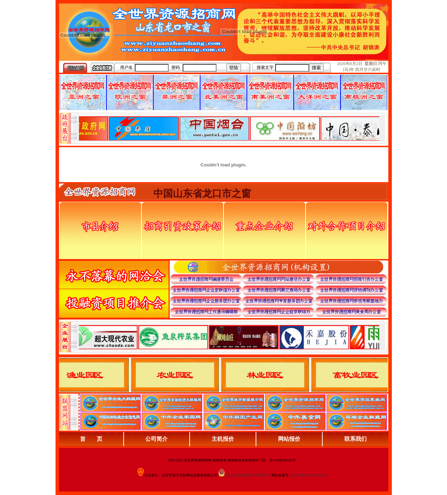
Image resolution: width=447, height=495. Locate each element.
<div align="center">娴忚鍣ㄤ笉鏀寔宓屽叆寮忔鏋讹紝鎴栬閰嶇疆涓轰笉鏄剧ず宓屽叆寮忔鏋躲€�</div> (229, 128)
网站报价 (289, 439)
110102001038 (257, 475)
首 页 (91, 439)
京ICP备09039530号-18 (309, 475)
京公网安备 (234, 475)
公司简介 (156, 439)
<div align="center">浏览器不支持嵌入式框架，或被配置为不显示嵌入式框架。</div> (229, 337)
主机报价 (223, 439)
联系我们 (355, 439)
